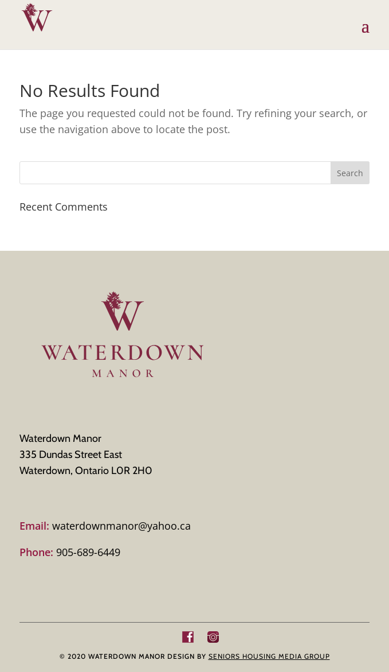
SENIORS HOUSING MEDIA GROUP (269, 656)
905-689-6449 (69, 552)
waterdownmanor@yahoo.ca (105, 526)
